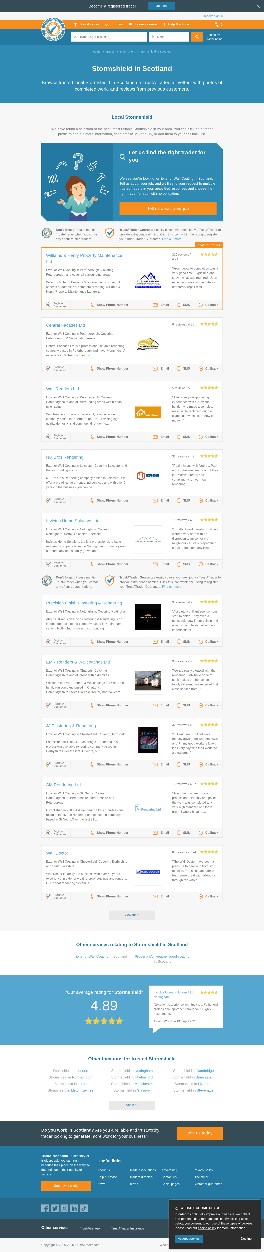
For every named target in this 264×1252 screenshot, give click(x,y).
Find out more (172, 239)
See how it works (66, 1185)
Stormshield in (70, 1071)
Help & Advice (107, 1177)
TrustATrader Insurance (127, 1228)
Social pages (171, 1184)
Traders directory (141, 1177)
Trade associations (143, 1170)
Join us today (200, 1133)
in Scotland (101, 956)
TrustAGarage (90, 1228)
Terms (134, 1184)
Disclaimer (201, 1177)
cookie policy (207, 1228)
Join (161, 6)
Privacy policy (203, 1170)
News (101, 1184)
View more (132, 914)
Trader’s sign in (213, 16)
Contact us (169, 1177)
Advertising (169, 1170)
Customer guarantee (208, 1184)
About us (103, 1170)
